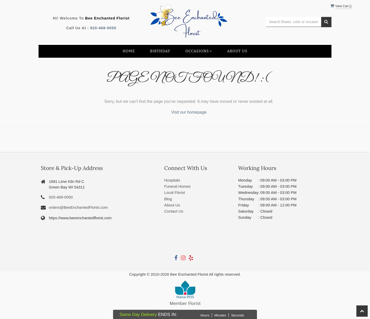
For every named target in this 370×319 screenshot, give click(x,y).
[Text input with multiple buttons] (293, 22)
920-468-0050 (103, 28)
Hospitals (172, 180)
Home (129, 51)
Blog (168, 199)
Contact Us (173, 211)
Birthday (160, 51)
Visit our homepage (189, 112)
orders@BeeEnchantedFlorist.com (78, 207)
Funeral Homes (177, 186)
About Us (237, 51)
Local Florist (174, 192)
